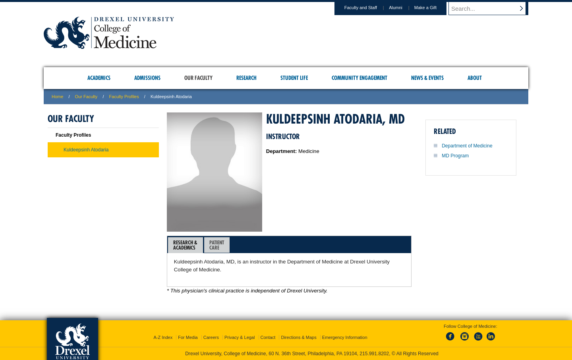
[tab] (185, 245)
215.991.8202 (374, 353)
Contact (268, 337)
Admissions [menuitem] (147, 77)
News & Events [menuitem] (427, 77)
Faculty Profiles (124, 96)
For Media (188, 337)
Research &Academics (185, 245)
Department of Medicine (467, 146)
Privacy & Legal (239, 337)
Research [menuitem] (246, 77)
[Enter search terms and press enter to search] (492, 8)
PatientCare (216, 245)
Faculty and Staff (368, 7)
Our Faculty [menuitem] (198, 77)
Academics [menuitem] (98, 77)
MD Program (455, 156)
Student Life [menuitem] (294, 77)
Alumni (403, 7)
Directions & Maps (298, 337)
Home (57, 96)
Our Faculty (86, 96)
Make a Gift (433, 7)
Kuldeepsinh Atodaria (86, 150)
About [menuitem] (475, 77)
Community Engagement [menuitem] (359, 77)
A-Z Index (162, 337)
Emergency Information (344, 337)
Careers (211, 337)
